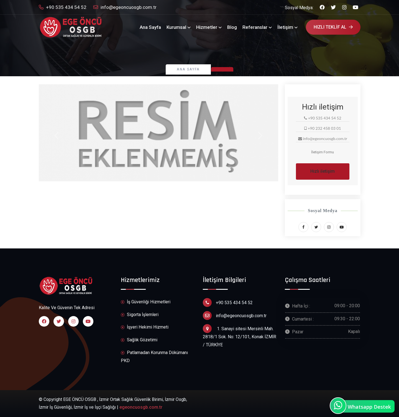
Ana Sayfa (150, 27)
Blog (232, 27)
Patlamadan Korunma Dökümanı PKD (154, 356)
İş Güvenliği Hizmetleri (145, 302)
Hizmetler (206, 27)
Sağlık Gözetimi (139, 340)
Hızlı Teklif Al (333, 27)
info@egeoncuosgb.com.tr (125, 7)
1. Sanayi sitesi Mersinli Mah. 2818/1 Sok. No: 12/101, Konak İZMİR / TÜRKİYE (239, 335)
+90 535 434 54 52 (62, 7)
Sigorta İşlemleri (139, 315)
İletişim (285, 27)
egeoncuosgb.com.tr (140, 407)
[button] (57, 135)
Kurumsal (176, 27)
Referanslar (254, 27)
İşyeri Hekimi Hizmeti (144, 327)
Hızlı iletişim (322, 171)
